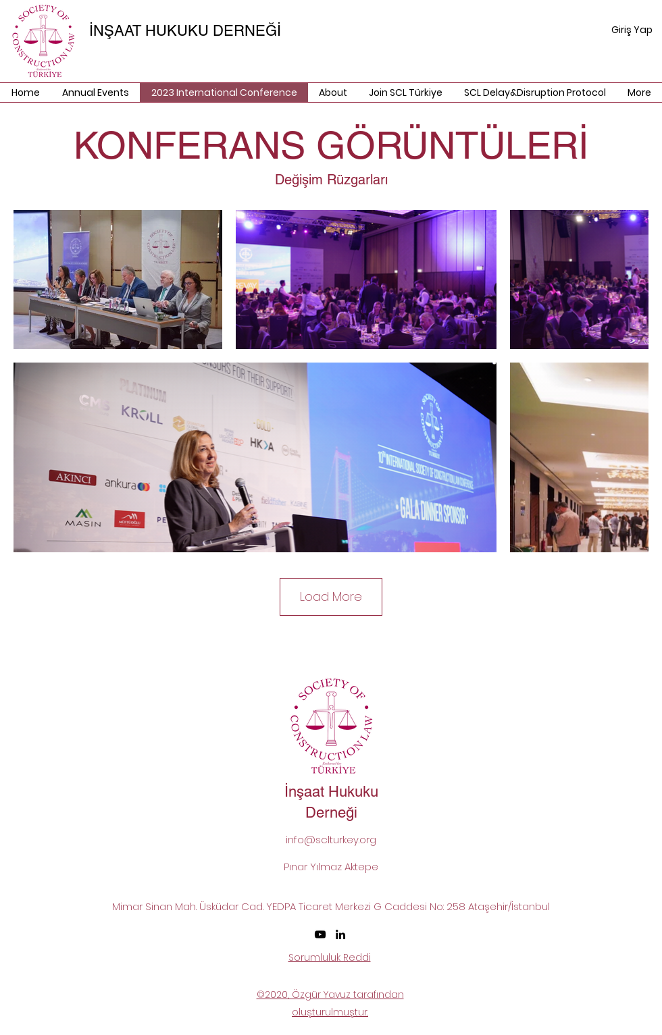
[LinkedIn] (340, 934)
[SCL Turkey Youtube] (320, 934)
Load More (331, 596)
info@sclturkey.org (331, 839)
